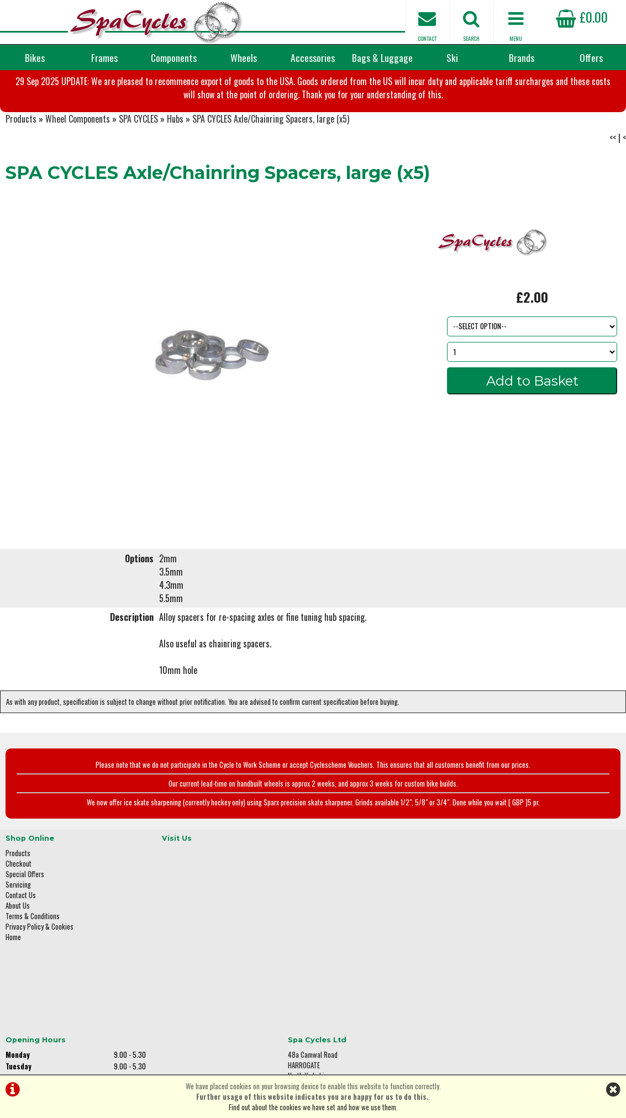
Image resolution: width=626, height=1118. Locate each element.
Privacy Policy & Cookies (39, 974)
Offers (591, 57)
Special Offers (25, 922)
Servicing (18, 932)
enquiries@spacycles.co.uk (522, 1002)
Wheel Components (77, 173)
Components (174, 57)
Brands (521, 57)
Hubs (175, 173)
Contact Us (21, 943)
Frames (104, 57)
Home (13, 985)
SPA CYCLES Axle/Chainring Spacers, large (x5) (270, 173)
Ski (452, 57)
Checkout (18, 911)
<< (612, 192)
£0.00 (582, 17)
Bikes (35, 57)
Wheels (243, 57)
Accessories (313, 57)
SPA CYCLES (138, 173)
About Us (18, 953)
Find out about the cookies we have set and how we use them (312, 1107)
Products (21, 173)
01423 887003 (503, 967)
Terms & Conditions (33, 964)
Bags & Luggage (382, 57)
